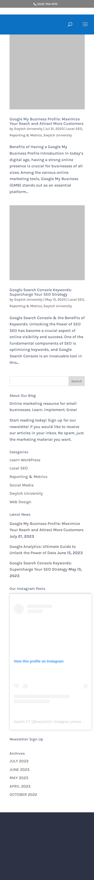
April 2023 (20, 786)
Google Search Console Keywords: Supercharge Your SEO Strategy (41, 292)
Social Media (22, 485)
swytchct (43, 722)
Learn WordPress (25, 459)
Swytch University (28, 129)
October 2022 (23, 794)
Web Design (20, 501)
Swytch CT (22, 722)
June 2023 (20, 769)
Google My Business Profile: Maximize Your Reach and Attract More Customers (46, 121)
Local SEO (74, 129)
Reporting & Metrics (26, 135)
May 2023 (19, 777)
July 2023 (19, 761)
